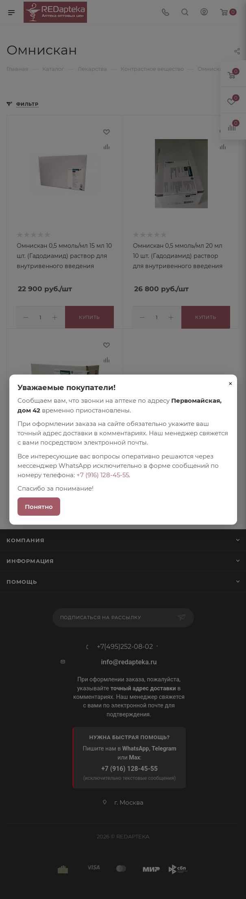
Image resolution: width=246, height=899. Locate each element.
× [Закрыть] (230, 383)
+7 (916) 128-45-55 (102, 475)
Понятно (39, 506)
